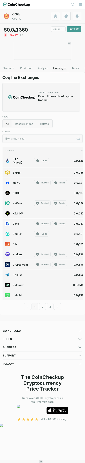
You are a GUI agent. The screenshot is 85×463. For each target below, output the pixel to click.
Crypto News (50, 354)
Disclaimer (48, 424)
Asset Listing (49, 398)
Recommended (24, 123)
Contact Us (9, 415)
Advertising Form (52, 393)
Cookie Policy (11, 424)
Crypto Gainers (12, 345)
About (58, 29)
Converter (48, 376)
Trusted (44, 123)
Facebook (9, 441)
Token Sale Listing (14, 402)
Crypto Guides (11, 359)
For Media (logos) (53, 389)
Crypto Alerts (10, 376)
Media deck (10, 393)
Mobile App (49, 359)
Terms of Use (11, 419)
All (7, 123)
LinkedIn (8, 445)
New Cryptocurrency (54, 350)
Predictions (49, 336)
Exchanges (9, 341)
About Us (47, 415)
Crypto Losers (50, 345)
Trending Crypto (13, 350)
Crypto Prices (11, 336)
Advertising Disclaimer (16, 428)
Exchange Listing (13, 398)
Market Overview (52, 341)
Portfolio (8, 371)
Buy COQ (74, 29)
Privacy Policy (50, 419)
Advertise (8, 389)
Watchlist (47, 371)
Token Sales (10, 354)
